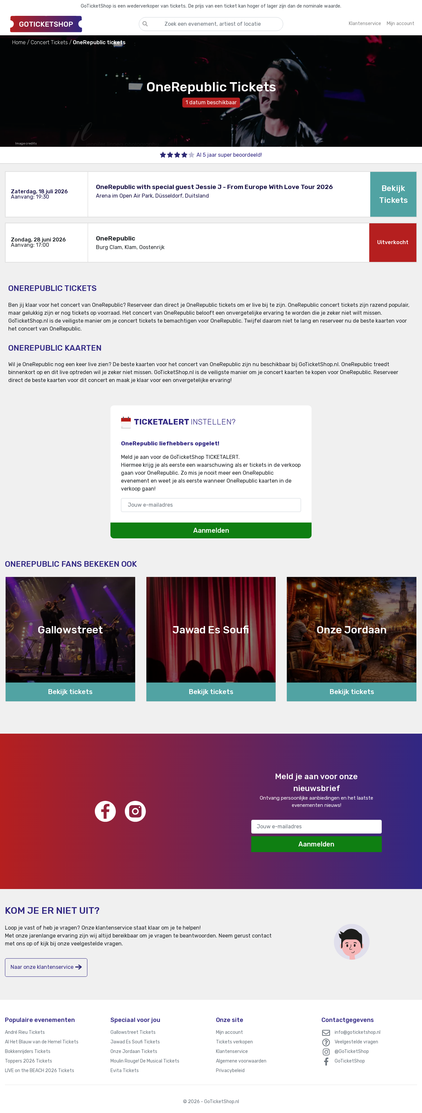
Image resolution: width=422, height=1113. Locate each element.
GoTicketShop (350, 1061)
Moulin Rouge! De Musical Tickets (144, 1061)
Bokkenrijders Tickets (27, 1051)
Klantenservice (232, 1051)
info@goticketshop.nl (357, 1032)
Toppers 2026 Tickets (28, 1061)
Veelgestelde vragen (356, 1042)
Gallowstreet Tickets (133, 1032)
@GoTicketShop (352, 1051)
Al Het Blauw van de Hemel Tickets (41, 1042)
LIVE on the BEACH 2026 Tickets (39, 1070)
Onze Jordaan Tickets (133, 1051)
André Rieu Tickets (25, 1032)
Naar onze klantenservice (46, 967)
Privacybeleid (230, 1070)
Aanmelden (211, 530)
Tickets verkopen (234, 1042)
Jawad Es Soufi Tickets (135, 1042)
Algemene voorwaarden (241, 1061)
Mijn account (229, 1032)
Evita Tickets (124, 1070)
